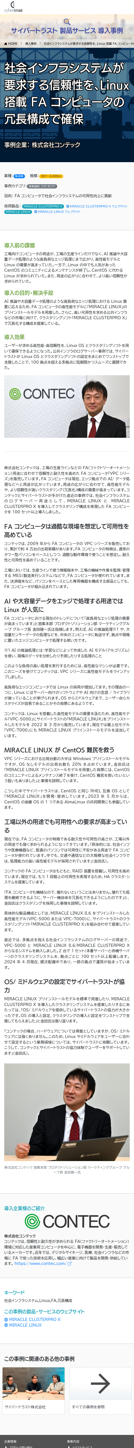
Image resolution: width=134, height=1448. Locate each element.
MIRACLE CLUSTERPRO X (32, 1320)
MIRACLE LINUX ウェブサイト (57, 211)
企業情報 (10, 1441)
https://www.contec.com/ (43, 1263)
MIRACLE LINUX (23, 1325)
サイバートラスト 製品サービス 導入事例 (67, 30)
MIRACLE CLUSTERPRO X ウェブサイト (97, 206)
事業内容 (73, 1441)
